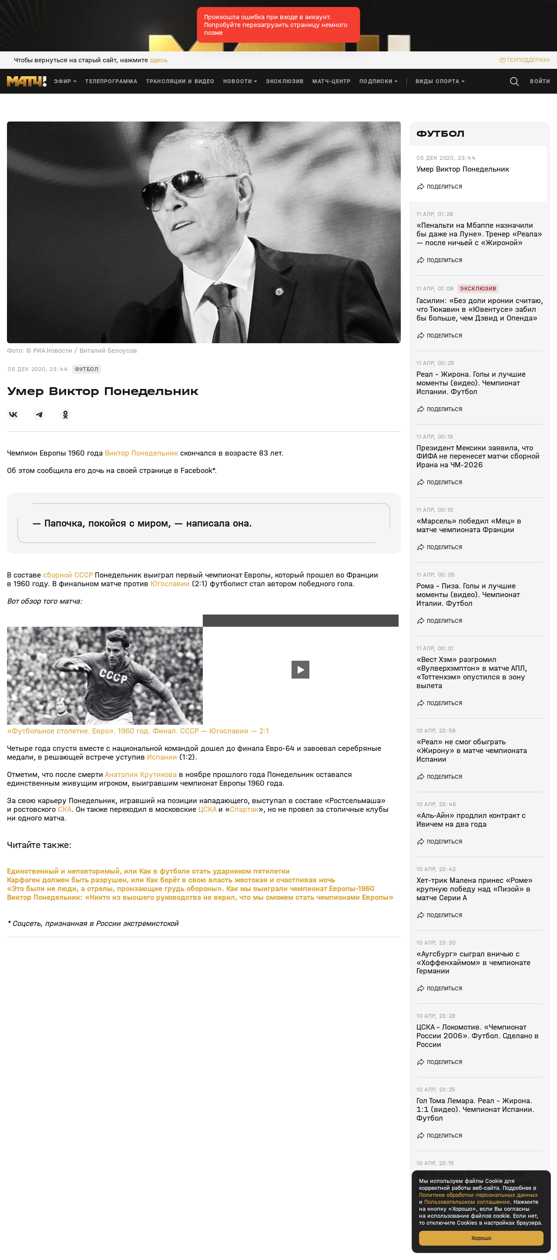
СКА (64, 809)
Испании (162, 757)
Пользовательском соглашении (467, 1202)
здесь (159, 60)
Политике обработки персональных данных (478, 1195)
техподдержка (528, 60)
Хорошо (481, 1238)
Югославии (170, 583)
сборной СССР (69, 575)
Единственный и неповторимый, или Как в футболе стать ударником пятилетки (148, 871)
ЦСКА (208, 809)
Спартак (244, 809)
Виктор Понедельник (141, 453)
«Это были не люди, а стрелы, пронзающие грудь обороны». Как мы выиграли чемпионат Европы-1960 (191, 888)
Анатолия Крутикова (141, 774)
